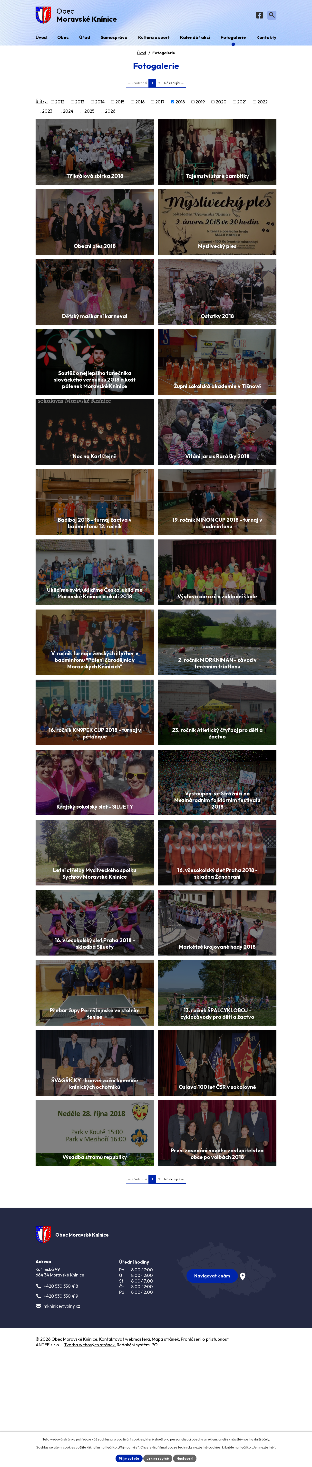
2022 (262, 103)
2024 (68, 112)
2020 (221, 103)
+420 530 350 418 (61, 1397)
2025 (89, 112)
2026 (110, 112)
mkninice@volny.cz (62, 1417)
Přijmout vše (128, 1458)
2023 (47, 112)
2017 (160, 103)
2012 (59, 103)
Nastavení (185, 1458)
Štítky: (42, 102)
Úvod (141, 53)
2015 (119, 103)
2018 (180, 103)
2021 (241, 103)
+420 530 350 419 (61, 1407)
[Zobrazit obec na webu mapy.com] (226, 1380)
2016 (140, 103)
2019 (200, 103)
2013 (79, 103)
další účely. (262, 1439)
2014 (100, 103)
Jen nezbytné (157, 1458)
